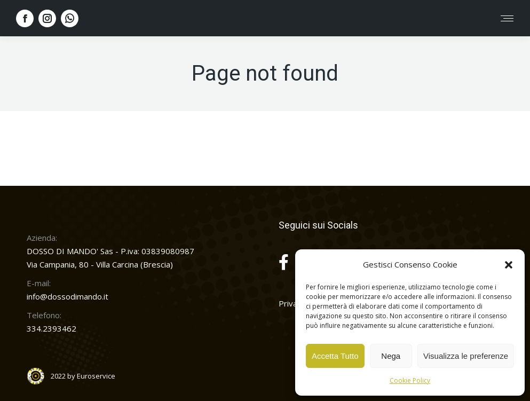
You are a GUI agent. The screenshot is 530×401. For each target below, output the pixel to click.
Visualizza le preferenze (465, 355)
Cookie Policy (410, 380)
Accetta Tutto (335, 355)
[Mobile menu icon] (507, 18)
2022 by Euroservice (83, 376)
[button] (508, 265)
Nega (390, 355)
